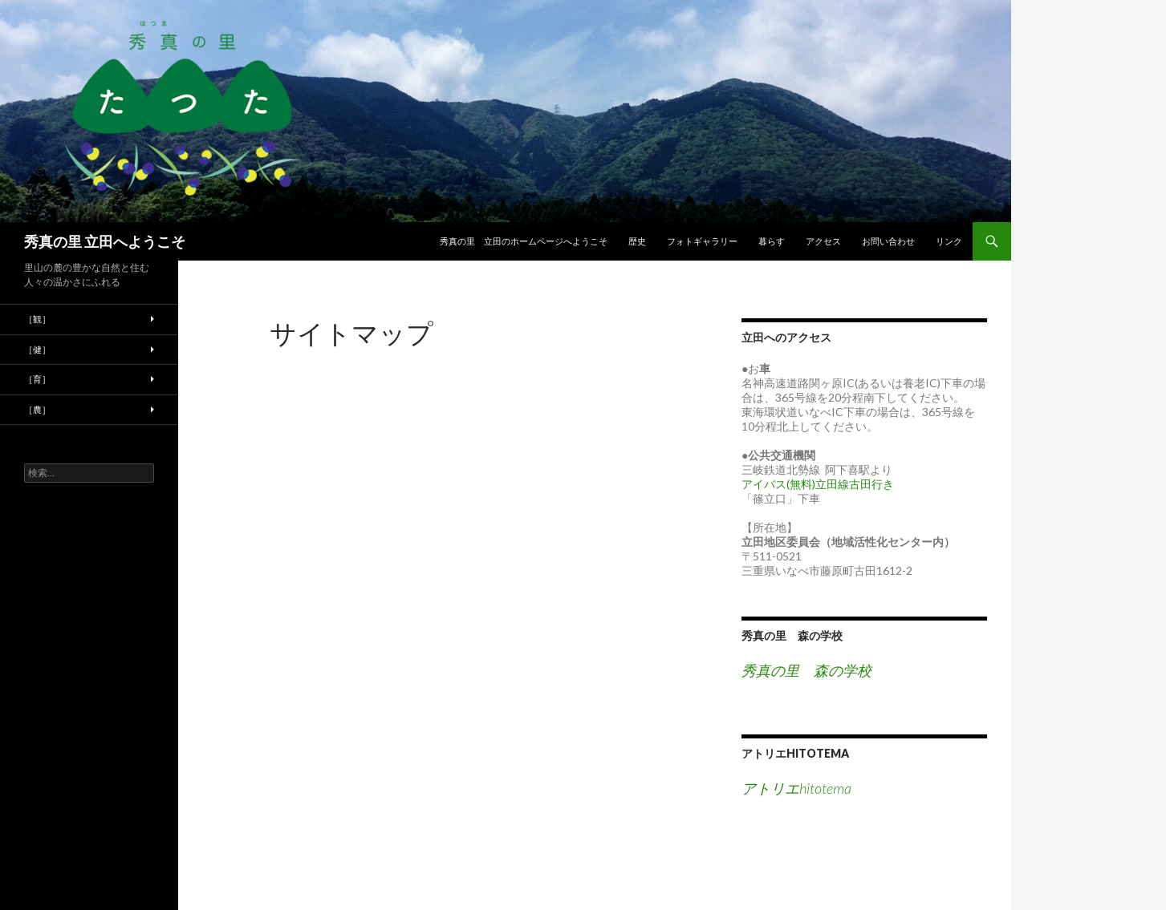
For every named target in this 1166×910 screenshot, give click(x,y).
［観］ (37, 318)
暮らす (771, 241)
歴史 (637, 241)
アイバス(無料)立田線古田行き (817, 484)
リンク (949, 241)
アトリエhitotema (795, 753)
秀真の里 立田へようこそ (104, 241)
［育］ (37, 379)
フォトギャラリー (702, 241)
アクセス (823, 241)
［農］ (37, 409)
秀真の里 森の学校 (792, 635)
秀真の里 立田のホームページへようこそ (523, 241)
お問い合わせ (888, 241)
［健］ (37, 349)
